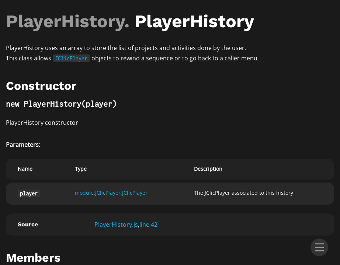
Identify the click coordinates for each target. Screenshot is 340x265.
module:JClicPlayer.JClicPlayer (111, 192)
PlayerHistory (65, 21)
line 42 (148, 224)
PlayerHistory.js (116, 224)
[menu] (319, 247)
